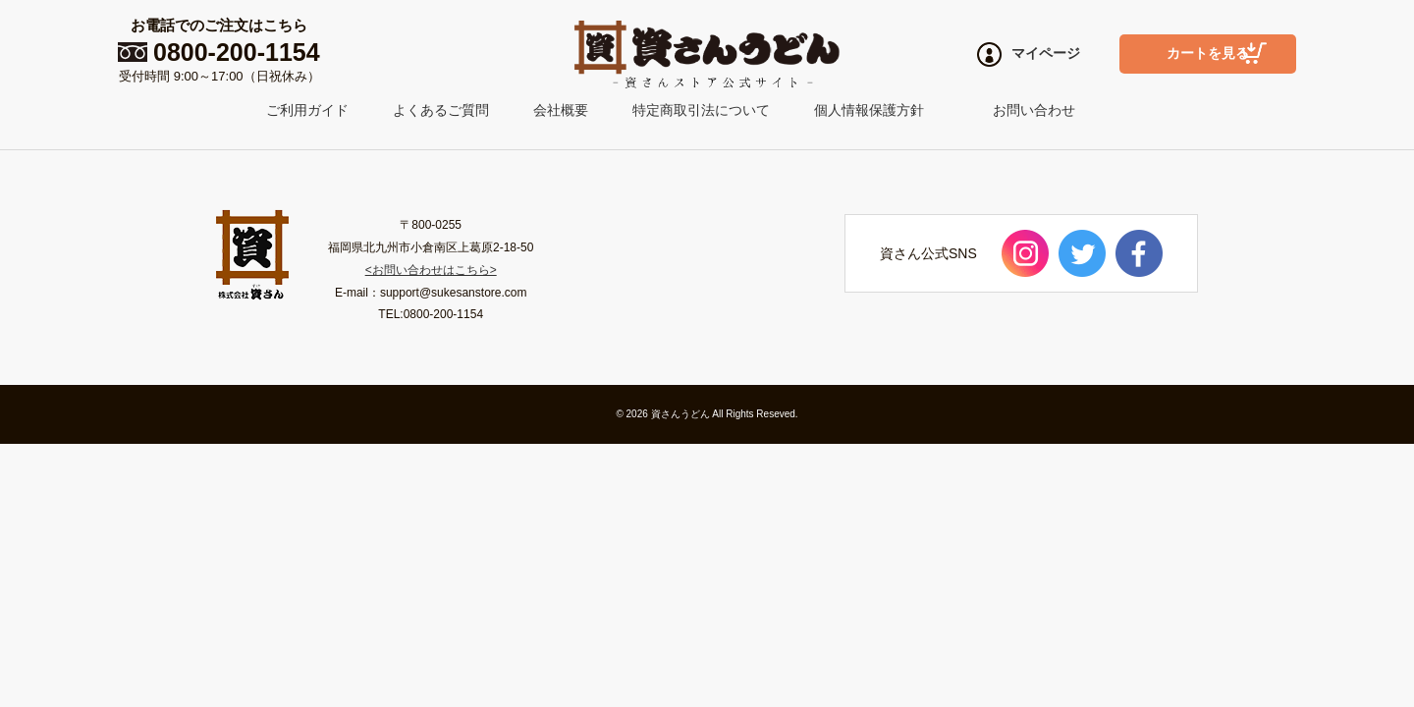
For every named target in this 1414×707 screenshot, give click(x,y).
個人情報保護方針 (869, 110)
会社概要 (560, 110)
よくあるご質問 (441, 110)
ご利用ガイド (307, 110)
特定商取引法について (701, 110)
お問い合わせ (1034, 110)
